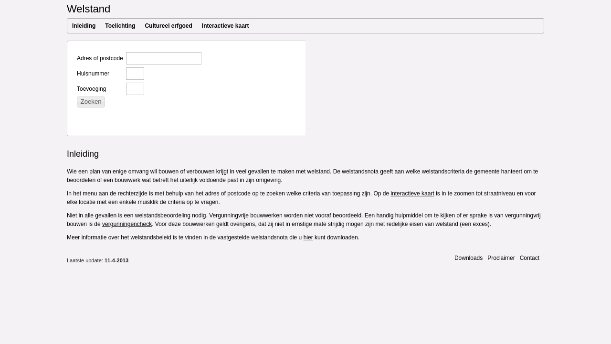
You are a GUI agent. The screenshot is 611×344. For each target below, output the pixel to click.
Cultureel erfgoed (168, 25)
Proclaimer (501, 258)
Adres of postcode (100, 58)
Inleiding (83, 25)
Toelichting (120, 25)
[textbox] (163, 58)
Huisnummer (93, 73)
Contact (529, 258)
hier (308, 237)
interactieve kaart (412, 193)
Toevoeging (91, 89)
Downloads (468, 258)
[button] (91, 102)
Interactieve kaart (225, 25)
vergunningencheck (127, 224)
